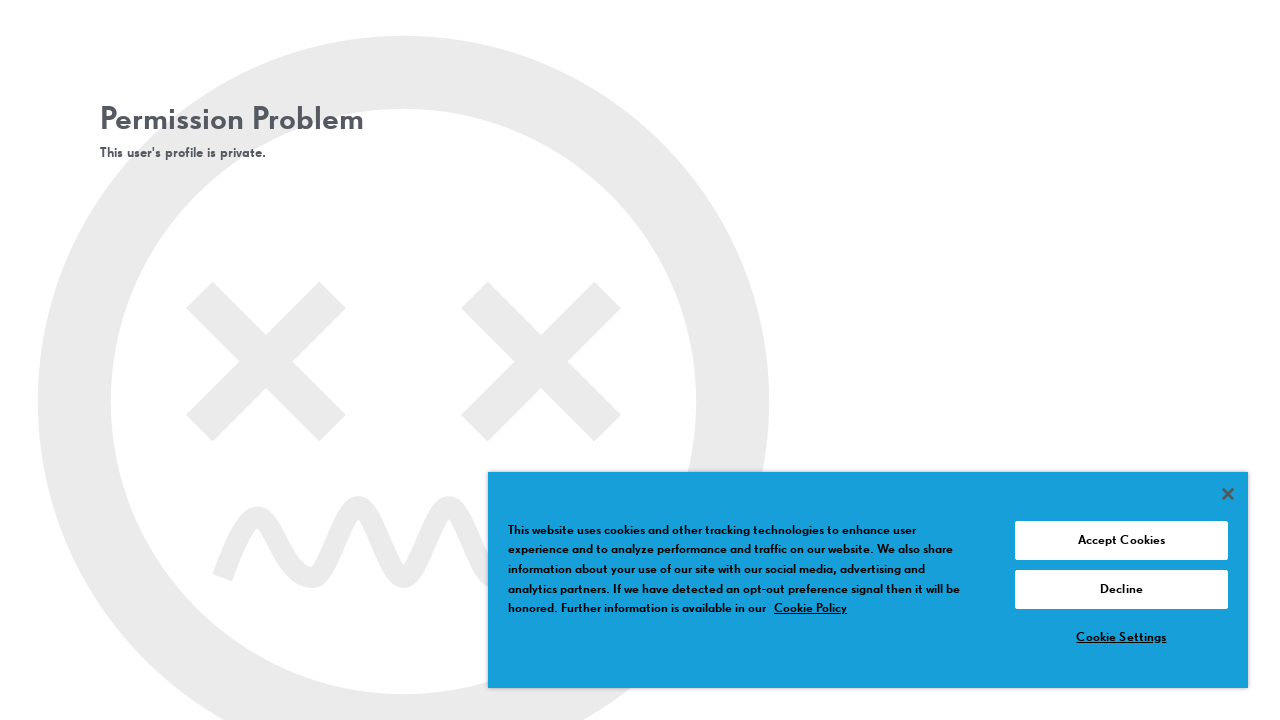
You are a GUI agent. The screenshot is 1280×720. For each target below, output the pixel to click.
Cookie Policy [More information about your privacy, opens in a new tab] (810, 608)
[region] (868, 580)
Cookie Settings (1121, 637)
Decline (1121, 589)
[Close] (1228, 494)
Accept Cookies (1122, 540)
